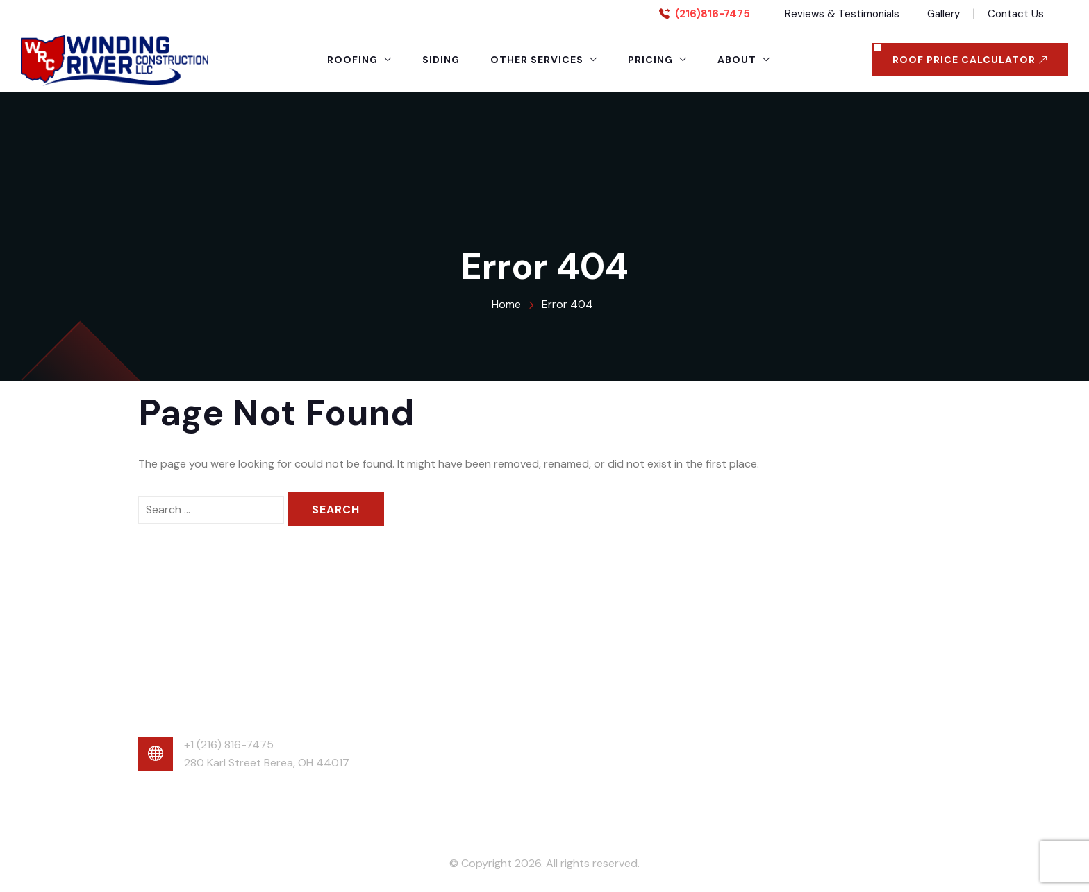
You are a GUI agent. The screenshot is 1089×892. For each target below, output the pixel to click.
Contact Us (1016, 14)
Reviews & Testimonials (842, 14)
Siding (441, 59)
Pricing (650, 59)
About (736, 59)
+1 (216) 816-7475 (229, 744)
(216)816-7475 (712, 14)
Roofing (352, 59)
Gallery (943, 14)
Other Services (536, 59)
